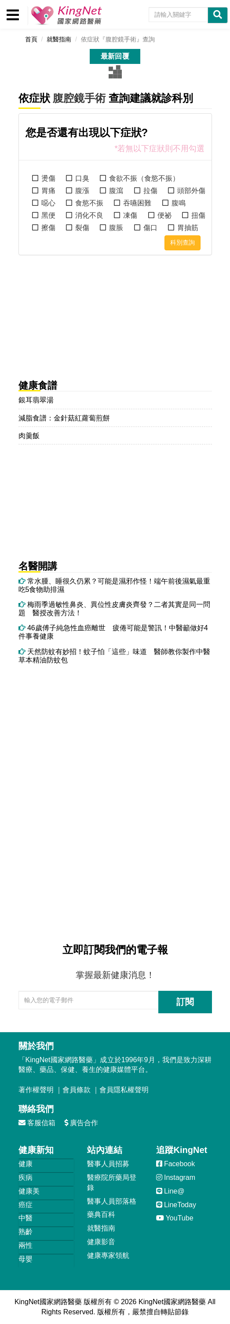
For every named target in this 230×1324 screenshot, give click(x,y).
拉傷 (150, 190)
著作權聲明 (36, 1089)
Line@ (170, 1191)
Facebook (175, 1164)
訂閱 (185, 1002)
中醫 (25, 1218)
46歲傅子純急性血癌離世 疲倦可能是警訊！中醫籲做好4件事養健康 (113, 632)
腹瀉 (116, 190)
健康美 (29, 1191)
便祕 (164, 215)
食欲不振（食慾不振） (144, 178)
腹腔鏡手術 (79, 98)
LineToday (176, 1205)
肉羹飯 (29, 435)
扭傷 (198, 215)
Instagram (176, 1177)
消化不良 (89, 215)
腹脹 (116, 227)
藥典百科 (101, 1214)
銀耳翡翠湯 (36, 400)
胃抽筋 (187, 227)
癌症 (25, 1205)
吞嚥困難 (137, 203)
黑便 (48, 215)
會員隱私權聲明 (124, 1089)
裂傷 (82, 227)
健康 (25, 1164)
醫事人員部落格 (111, 1201)
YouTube (174, 1218)
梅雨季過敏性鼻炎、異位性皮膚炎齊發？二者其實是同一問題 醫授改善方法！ (114, 609)
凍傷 (130, 215)
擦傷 (48, 227)
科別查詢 (182, 242)
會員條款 (76, 1089)
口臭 (82, 178)
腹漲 (82, 190)
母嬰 (25, 1259)
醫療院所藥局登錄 (111, 1182)
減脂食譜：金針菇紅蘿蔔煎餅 (64, 418)
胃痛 (48, 190)
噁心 (48, 203)
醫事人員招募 (108, 1164)
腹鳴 (179, 203)
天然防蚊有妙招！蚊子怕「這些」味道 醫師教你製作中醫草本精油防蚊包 (114, 656)
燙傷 (48, 178)
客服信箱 (36, 1123)
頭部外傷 (191, 190)
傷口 (150, 227)
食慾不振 (89, 203)
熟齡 (25, 1231)
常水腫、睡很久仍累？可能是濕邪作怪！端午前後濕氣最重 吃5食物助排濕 (115, 585)
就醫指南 (101, 1228)
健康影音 (101, 1242)
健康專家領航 (108, 1255)
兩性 (25, 1245)
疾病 (25, 1177)
